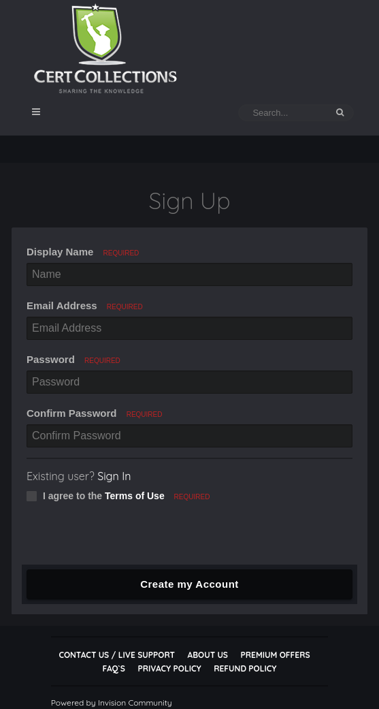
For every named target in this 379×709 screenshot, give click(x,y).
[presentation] (125, 538)
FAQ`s (114, 668)
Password (73, 359)
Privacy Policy (169, 668)
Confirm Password (95, 413)
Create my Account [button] (189, 584)
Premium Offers (275, 655)
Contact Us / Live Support (117, 655)
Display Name (83, 251)
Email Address (85, 305)
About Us (208, 655)
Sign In (114, 476)
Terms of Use (135, 495)
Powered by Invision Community (111, 702)
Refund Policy (245, 668)
